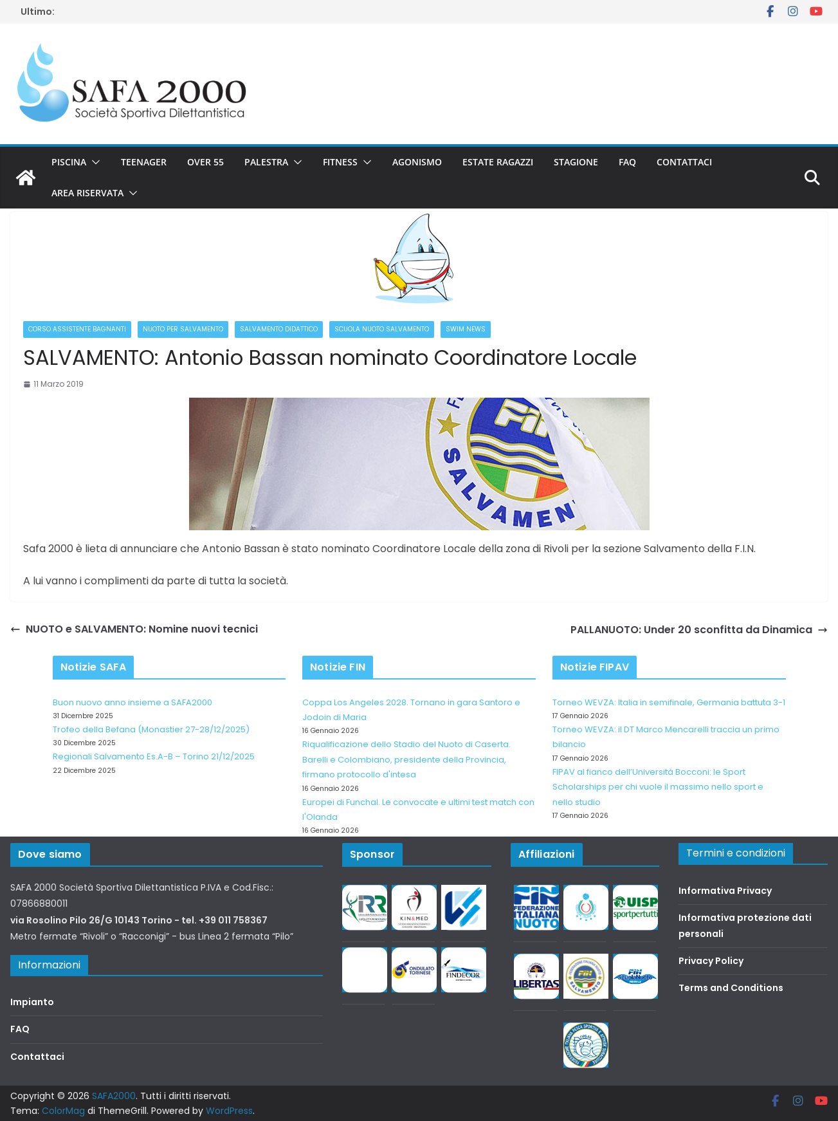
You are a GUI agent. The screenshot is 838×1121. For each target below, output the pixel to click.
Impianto (32, 1002)
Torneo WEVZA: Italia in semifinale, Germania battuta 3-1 (668, 702)
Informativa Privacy (725, 890)
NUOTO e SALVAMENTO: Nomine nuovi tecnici (134, 629)
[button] (93, 162)
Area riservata (87, 193)
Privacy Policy (711, 960)
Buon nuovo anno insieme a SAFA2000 (132, 702)
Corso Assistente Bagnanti (77, 329)
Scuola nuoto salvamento (381, 329)
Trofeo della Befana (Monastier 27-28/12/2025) (151, 729)
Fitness (340, 162)
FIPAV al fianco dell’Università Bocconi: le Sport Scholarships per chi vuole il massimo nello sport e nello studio (657, 787)
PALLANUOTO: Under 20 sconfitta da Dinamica (699, 629)
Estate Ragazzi (497, 162)
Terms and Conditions (731, 987)
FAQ (627, 162)
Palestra (266, 162)
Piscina (68, 162)
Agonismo (417, 162)
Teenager (144, 162)
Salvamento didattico (279, 329)
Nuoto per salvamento (183, 329)
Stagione (576, 162)
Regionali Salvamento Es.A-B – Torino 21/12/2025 (154, 756)
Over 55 (205, 162)
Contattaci (684, 162)
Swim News (466, 329)
